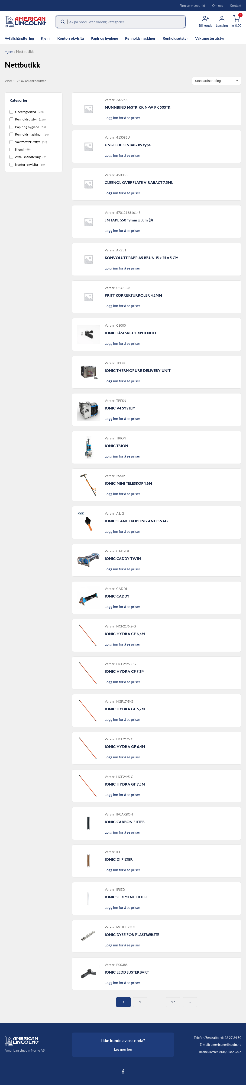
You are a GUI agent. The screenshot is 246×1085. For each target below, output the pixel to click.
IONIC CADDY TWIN (123, 559)
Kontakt (235, 5)
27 (173, 1002)
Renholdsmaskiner (140, 38)
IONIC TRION (116, 446)
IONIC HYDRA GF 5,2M (125, 709)
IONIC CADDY (117, 596)
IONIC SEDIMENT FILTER (126, 897)
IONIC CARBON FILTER (125, 822)
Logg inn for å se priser (122, 117)
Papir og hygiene (104, 38)
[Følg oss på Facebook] (123, 1073)
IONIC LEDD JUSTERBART (127, 972)
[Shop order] (216, 81)
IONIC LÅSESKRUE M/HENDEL (131, 333)
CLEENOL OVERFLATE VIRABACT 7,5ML (139, 183)
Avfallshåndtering (19, 38)
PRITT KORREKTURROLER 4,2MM (133, 295)
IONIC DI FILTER (119, 860)
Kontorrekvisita (70, 38)
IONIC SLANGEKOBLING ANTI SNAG (136, 521)
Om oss (217, 5)
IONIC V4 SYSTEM (120, 408)
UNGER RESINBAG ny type (128, 145)
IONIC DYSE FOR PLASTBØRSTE (132, 935)
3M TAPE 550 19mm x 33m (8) (129, 220)
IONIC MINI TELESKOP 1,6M (128, 483)
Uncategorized (27, 112)
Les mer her (123, 1049)
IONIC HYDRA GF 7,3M (125, 784)
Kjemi (45, 38)
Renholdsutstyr (175, 38)
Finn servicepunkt (192, 5)
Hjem (9, 51)
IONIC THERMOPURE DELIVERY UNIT (137, 371)
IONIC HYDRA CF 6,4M (125, 634)
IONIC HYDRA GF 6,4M (125, 747)
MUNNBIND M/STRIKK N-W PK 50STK (137, 107)
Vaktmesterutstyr (210, 38)
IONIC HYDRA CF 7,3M (125, 671)
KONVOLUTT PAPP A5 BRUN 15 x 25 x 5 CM (141, 258)
